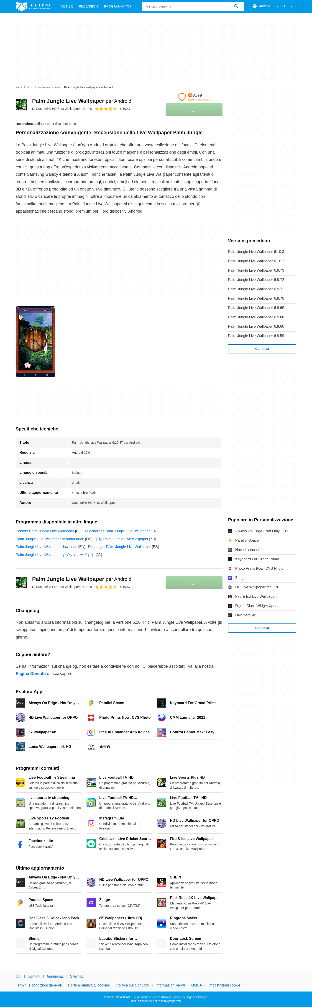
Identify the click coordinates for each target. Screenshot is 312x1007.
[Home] (17, 87)
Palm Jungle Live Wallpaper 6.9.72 (256, 280)
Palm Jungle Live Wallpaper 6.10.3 (256, 252)
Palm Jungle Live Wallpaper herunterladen (50, 539)
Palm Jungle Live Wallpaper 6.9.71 (256, 289)
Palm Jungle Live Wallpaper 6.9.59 (256, 336)
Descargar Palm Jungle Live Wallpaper (119, 547)
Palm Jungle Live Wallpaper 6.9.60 (256, 326)
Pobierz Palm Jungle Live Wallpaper (45, 531)
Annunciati (55, 976)
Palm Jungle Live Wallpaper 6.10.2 (256, 261)
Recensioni (89, 6)
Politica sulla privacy (132, 985)
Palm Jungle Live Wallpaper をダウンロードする (55, 555)
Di (56, 109)
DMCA (196, 985)
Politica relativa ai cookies (89, 985)
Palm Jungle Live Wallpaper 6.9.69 (256, 308)
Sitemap (76, 976)
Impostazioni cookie (224, 985)
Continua (262, 348)
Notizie (67, 6)
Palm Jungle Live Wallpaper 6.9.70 (256, 298)
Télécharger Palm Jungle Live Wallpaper (117, 531)
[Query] (193, 6)
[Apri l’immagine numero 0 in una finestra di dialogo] (35, 341)
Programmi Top (117, 6)
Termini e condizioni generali (39, 985)
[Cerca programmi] (236, 6)
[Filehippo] (33, 6)
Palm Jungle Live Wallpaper (81, 101)
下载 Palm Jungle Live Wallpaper (121, 539)
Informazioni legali (170, 985)
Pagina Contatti (31, 673)
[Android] (28, 87)
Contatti (34, 976)
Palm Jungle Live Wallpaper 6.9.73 (256, 270)
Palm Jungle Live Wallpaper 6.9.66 (256, 317)
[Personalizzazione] (49, 87)
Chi (18, 976)
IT (289, 6)
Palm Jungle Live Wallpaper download (46, 547)
